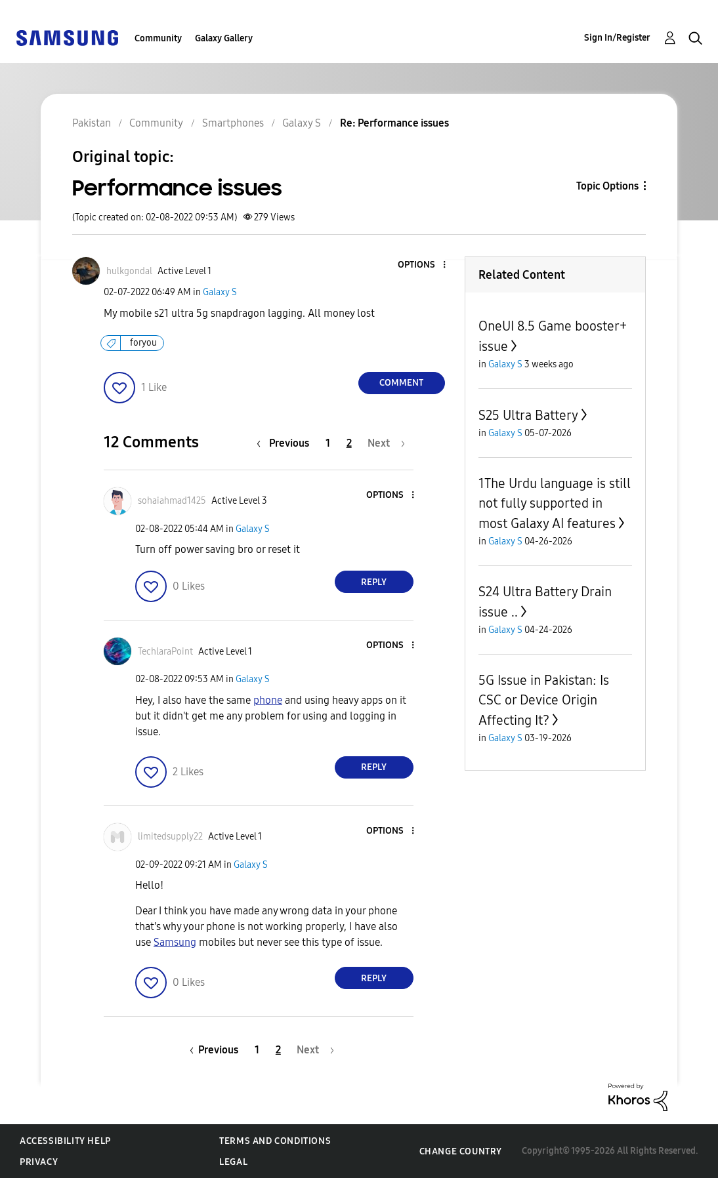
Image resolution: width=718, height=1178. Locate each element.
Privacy (39, 1162)
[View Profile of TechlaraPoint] (165, 651)
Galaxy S (220, 292)
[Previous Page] (286, 443)
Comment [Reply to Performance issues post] (401, 382)
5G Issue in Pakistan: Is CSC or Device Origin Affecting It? (543, 700)
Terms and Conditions (275, 1141)
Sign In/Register (617, 37)
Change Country (460, 1151)
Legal (233, 1162)
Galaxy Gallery (224, 38)
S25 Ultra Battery (528, 415)
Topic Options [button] (607, 186)
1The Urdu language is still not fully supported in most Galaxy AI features (554, 503)
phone (267, 700)
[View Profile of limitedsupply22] (170, 836)
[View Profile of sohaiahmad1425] (172, 500)
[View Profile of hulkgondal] (129, 271)
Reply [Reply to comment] (374, 582)
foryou (143, 342)
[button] (422, 265)
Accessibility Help (65, 1141)
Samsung (175, 942)
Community (158, 38)
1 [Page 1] (328, 443)
